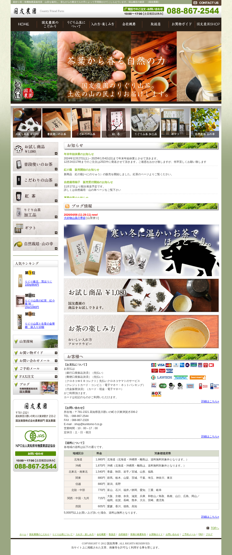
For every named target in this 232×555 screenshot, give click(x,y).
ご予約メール (35, 369)
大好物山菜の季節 (75, 218)
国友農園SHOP (208, 24)
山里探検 (35, 342)
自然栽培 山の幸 (205, 122)
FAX (200, 534)
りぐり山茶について (76, 24)
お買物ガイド (182, 24)
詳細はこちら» (210, 401)
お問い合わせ (172, 534)
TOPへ (215, 528)
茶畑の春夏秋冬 (138, 534)
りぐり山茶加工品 (145, 122)
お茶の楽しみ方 (141, 332)
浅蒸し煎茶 (115, 122)
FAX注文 (35, 377)
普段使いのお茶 (56, 122)
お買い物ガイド (35, 353)
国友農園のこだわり (50, 24)
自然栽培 (123, 534)
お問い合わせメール (35, 361)
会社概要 (129, 24)
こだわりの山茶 (85, 122)
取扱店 (155, 24)
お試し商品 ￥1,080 (26, 122)
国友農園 (39, 11)
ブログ (35, 388)
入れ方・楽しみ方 (103, 24)
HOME (24, 24)
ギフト (174, 122)
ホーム (22, 534)
